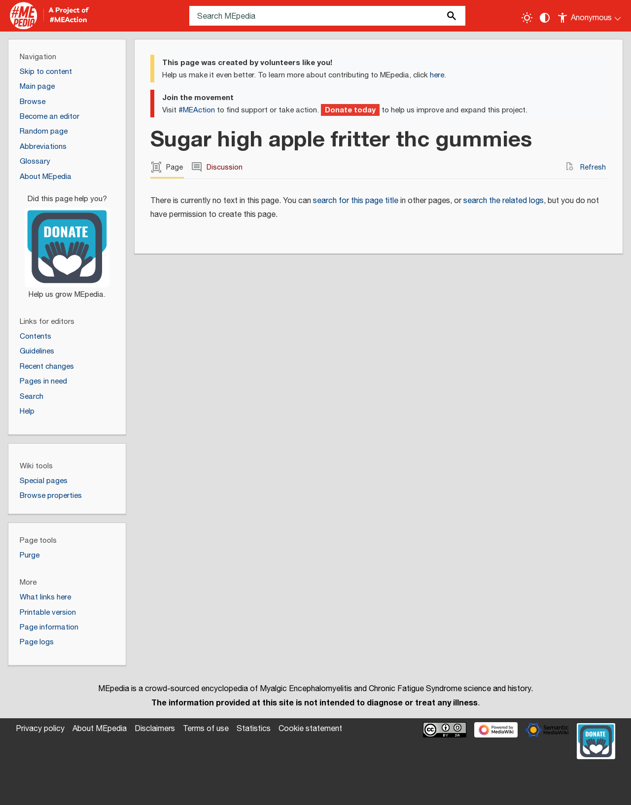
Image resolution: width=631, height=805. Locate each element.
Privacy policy (40, 729)
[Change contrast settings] (545, 18)
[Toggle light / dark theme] (527, 18)
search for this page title (355, 201)
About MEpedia (99, 729)
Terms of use (206, 729)
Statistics (254, 729)
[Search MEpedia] (327, 16)
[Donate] (67, 242)
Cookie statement (310, 729)
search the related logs (503, 201)
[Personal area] (590, 16)
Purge (29, 555)
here (437, 75)
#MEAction (196, 110)
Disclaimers (155, 729)
